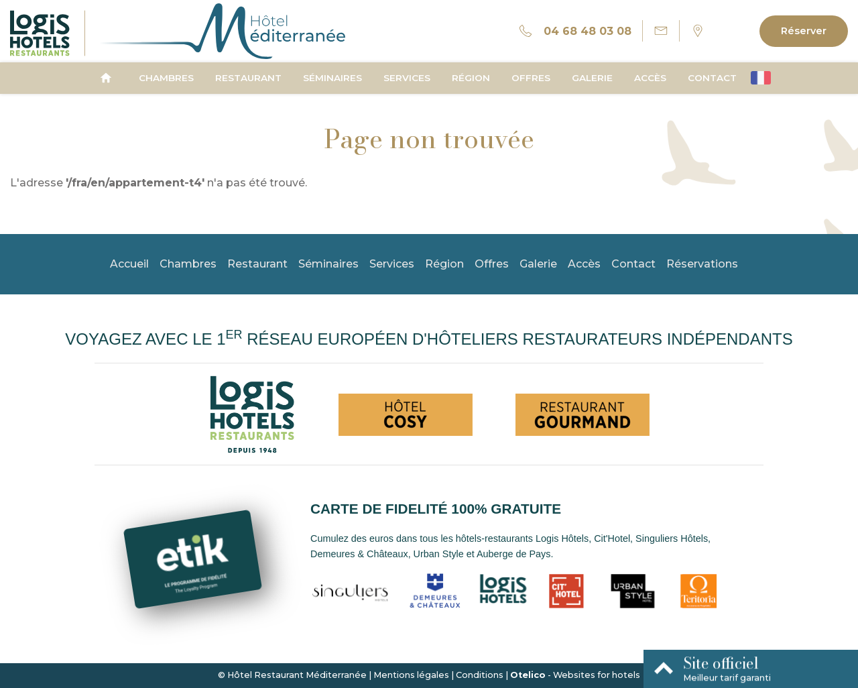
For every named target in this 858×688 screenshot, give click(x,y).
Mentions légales (411, 675)
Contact (712, 77)
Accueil (129, 263)
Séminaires (332, 77)
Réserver (803, 31)
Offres (530, 77)
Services (406, 77)
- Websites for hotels (575, 675)
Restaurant (248, 77)
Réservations (702, 263)
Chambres (166, 77)
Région (471, 77)
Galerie (592, 77)
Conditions (479, 675)
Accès (650, 77)
